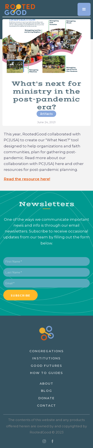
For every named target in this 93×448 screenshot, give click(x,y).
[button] (84, 9)
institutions (46, 358)
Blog (46, 391)
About (47, 384)
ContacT (46, 406)
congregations (46, 351)
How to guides (46, 373)
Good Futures (46, 366)
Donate (46, 398)
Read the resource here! (27, 179)
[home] (18, 8)
